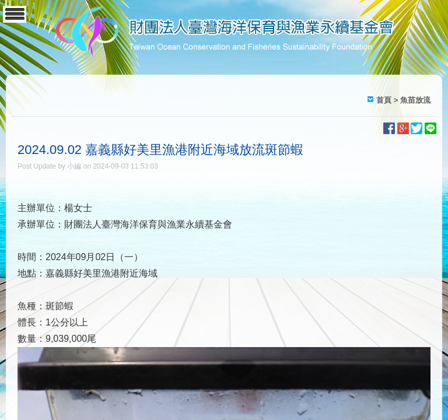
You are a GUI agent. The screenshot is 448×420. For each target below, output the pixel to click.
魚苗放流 (415, 100)
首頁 (383, 100)
